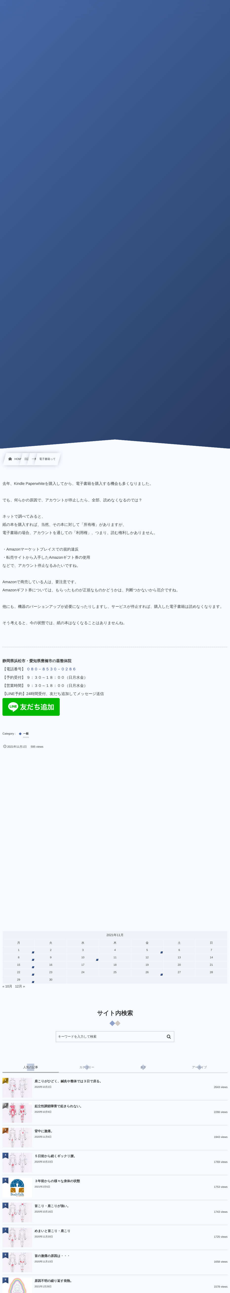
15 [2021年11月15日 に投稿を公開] (18, 965)
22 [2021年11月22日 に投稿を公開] (18, 972)
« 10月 (7, 986)
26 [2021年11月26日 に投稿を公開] (147, 972)
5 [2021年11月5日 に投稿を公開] (147, 950)
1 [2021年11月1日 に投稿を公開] (18, 950)
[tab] (30, 1067)
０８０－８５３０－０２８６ (51, 669)
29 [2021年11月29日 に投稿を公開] (18, 979)
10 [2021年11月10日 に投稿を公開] (83, 957)
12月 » (20, 986)
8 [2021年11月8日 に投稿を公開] (18, 957)
